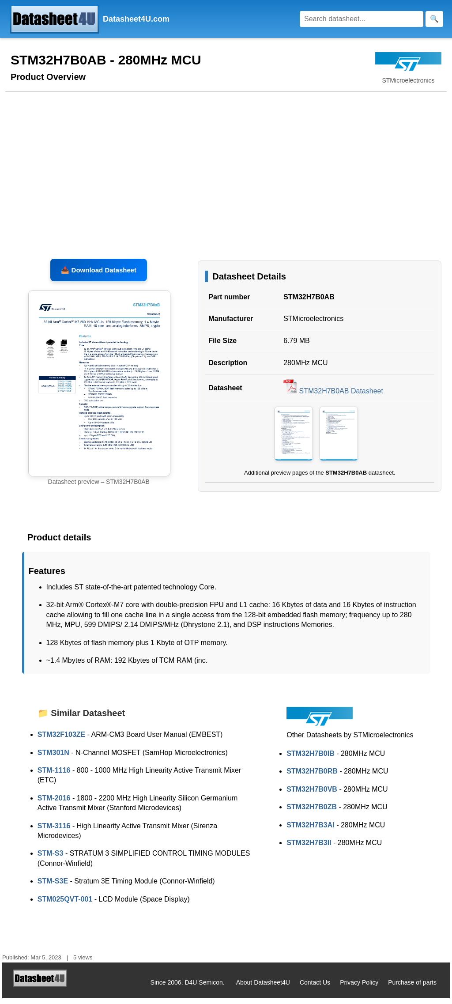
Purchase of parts (412, 988)
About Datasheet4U (263, 988)
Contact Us (315, 988)
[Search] (361, 19)
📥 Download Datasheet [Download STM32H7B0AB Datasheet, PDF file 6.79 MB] (98, 275)
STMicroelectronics (313, 324)
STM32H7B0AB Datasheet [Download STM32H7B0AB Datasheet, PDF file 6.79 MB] (333, 396)
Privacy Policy (359, 988)
